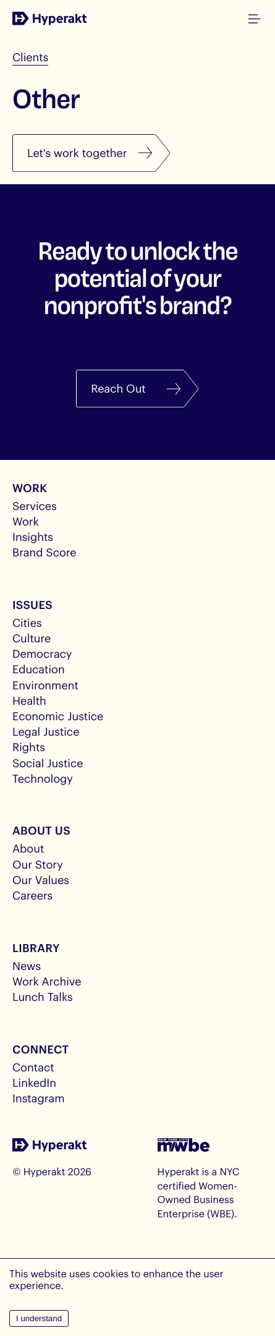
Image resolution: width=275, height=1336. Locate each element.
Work (25, 521)
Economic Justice (57, 716)
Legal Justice (45, 731)
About (28, 848)
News (26, 965)
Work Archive (47, 981)
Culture (31, 638)
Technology (42, 778)
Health (29, 700)
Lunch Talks (42, 996)
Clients (30, 57)
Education (38, 669)
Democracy (42, 653)
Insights (32, 536)
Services (34, 506)
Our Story (37, 864)
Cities (27, 622)
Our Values (40, 880)
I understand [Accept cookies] (39, 1318)
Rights (28, 747)
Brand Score (44, 552)
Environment (45, 685)
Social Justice (47, 763)
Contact (33, 1067)
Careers (32, 895)
